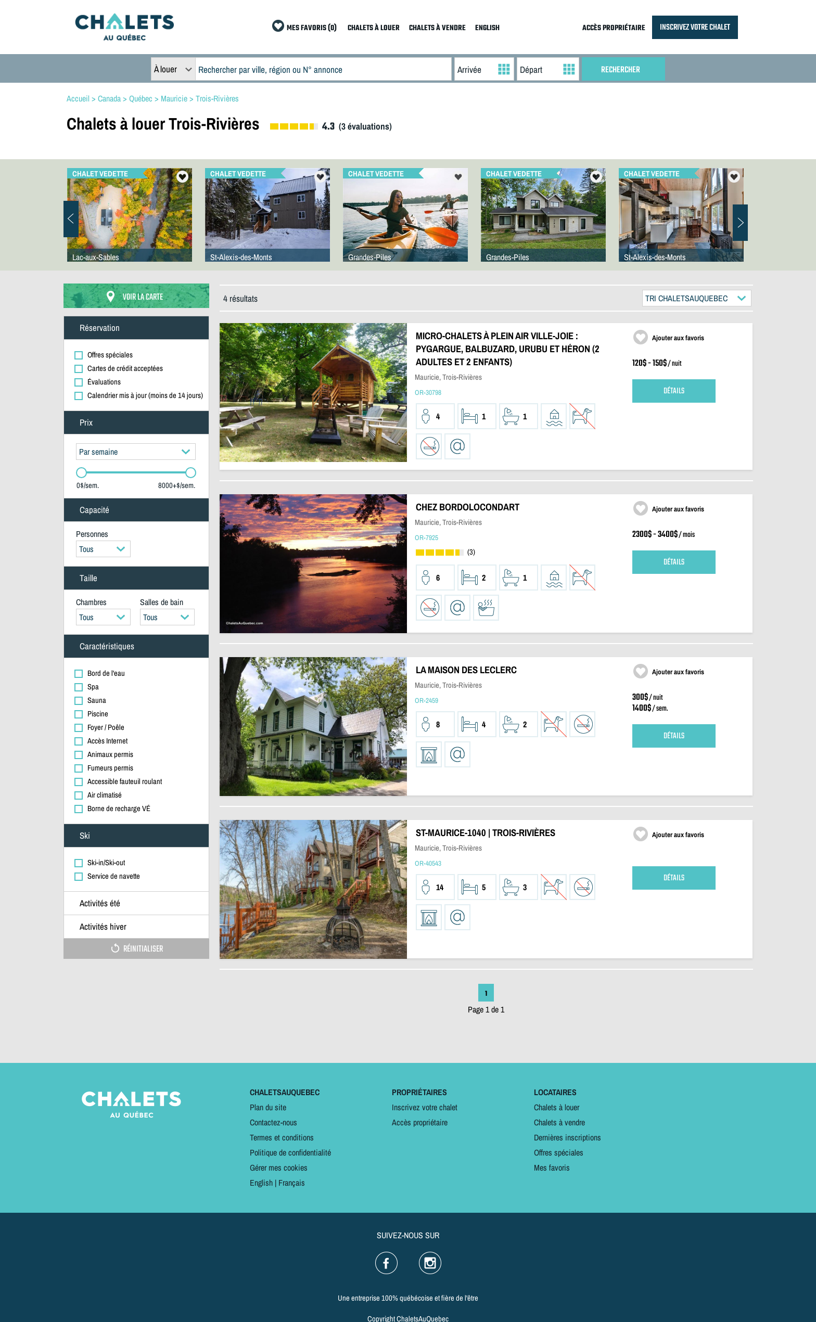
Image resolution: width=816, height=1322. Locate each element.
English (261, 1182)
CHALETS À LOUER (374, 28)
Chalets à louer (556, 1107)
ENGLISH (487, 28)
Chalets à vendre (559, 1122)
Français (291, 1182)
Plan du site (268, 1107)
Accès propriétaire (420, 1122)
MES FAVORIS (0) (312, 28)
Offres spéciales (558, 1152)
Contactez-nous (273, 1122)
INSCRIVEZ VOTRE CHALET (695, 27)
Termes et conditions (282, 1137)
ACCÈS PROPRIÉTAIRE (613, 28)
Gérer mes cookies (279, 1167)
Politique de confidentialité (290, 1152)
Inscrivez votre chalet (424, 1107)
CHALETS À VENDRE (437, 28)
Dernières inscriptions (567, 1137)
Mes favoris (552, 1167)
